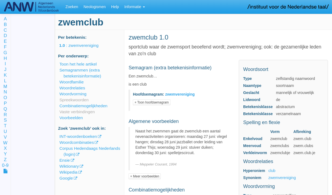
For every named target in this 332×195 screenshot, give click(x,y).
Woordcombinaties (76, 142)
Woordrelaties (72, 88)
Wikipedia (68, 172)
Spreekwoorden (74, 100)
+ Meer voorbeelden (144, 176)
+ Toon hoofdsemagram (151, 102)
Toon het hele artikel (78, 64)
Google (66, 178)
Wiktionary (69, 166)
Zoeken (72, 7)
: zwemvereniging (82, 45)
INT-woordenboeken (78, 136)
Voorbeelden (71, 117)
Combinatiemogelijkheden (83, 105)
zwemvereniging (282, 178)
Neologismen (94, 7)
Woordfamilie (71, 82)
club (271, 170)
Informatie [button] (134, 7)
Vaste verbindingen (77, 111)
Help (115, 7)
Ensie (64, 160)
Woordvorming (72, 94)
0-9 (5, 165)
